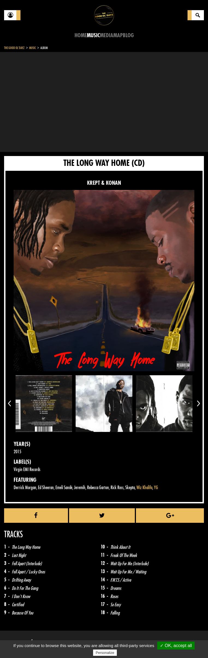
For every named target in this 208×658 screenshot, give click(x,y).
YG (156, 487)
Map (118, 35)
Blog (128, 35)
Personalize (105, 653)
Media (106, 35)
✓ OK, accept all (176, 645)
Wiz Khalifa (144, 487)
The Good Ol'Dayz (14, 48)
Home (81, 35)
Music (93, 35)
